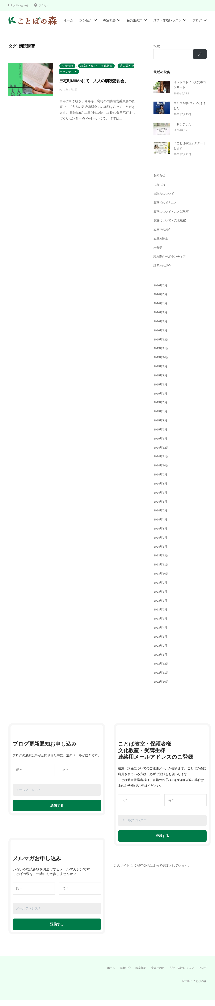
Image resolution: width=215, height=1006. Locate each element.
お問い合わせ (22, 5)
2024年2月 (161, 543)
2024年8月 (161, 489)
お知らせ (159, 182)
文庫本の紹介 (162, 236)
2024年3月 (161, 534)
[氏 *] (34, 776)
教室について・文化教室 (96, 66)
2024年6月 (161, 508)
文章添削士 (161, 244)
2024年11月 (161, 463)
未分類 (158, 253)
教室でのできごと (166, 208)
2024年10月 (161, 471)
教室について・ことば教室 (172, 218)
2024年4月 (161, 525)
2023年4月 (161, 633)
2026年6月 (161, 291)
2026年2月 (161, 327)
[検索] (199, 54)
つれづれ (67, 66)
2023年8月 (161, 598)
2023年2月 (161, 652)
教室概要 (109, 20)
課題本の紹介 (162, 272)
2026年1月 (161, 336)
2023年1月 (161, 661)
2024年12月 (161, 453)
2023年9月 (161, 588)
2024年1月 (161, 553)
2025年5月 (161, 408)
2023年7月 (161, 607)
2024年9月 (161, 480)
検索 (156, 46)
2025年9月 (161, 372)
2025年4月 (161, 417)
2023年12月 (161, 562)
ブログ (197, 20)
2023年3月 (161, 643)
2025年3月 (161, 426)
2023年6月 (161, 616)
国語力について (164, 199)
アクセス (47, 5)
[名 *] (80, 776)
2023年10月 (161, 579)
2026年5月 (161, 300)
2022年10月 (161, 688)
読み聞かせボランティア (170, 263)
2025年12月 (161, 345)
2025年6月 (161, 399)
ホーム (68, 20)
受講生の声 (134, 20)
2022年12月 (161, 670)
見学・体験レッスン (167, 20)
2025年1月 (161, 444)
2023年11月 (161, 571)
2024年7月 (161, 498)
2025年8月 (161, 381)
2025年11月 (161, 354)
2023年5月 (161, 625)
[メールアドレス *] (57, 796)
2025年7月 (161, 390)
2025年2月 (161, 435)
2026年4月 (161, 309)
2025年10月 (161, 363)
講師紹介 (86, 20)
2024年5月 (161, 517)
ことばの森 (199, 987)
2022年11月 (161, 678)
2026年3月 (161, 318)
